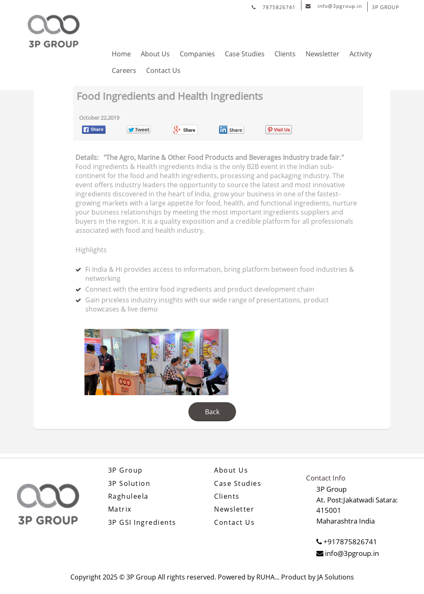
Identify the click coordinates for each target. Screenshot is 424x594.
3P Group (125, 470)
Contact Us (163, 70)
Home (121, 53)
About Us (155, 53)
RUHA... (267, 577)
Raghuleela (128, 496)
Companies (197, 53)
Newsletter (323, 53)
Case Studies (245, 53)
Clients (285, 53)
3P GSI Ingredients (142, 522)
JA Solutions (335, 577)
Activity (360, 53)
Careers (124, 70)
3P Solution (129, 483)
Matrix (120, 509)
